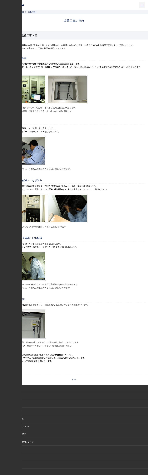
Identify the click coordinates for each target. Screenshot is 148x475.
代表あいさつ (12, 403)
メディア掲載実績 (14, 411)
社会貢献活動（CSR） (15, 419)
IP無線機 (10, 457)
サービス (5, 449)
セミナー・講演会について (18, 426)
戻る (74, 379)
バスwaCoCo (12, 464)
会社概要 (5, 388)
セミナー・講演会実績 (16, 434)
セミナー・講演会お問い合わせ (19, 441)
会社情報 (10, 396)
